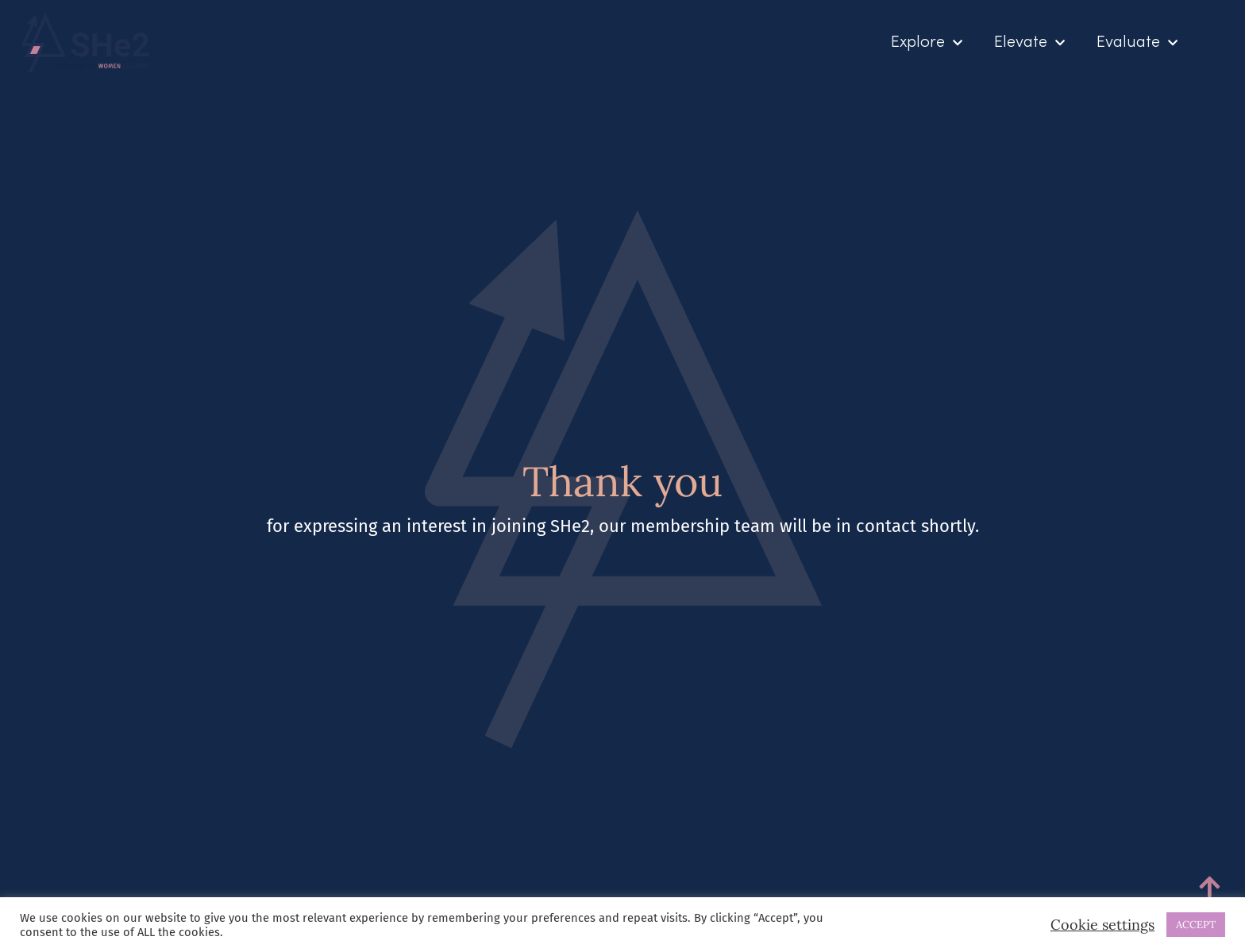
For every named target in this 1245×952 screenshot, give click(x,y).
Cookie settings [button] (1102, 924)
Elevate (1029, 42)
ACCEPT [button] (1196, 924)
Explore (926, 42)
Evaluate (1137, 42)
